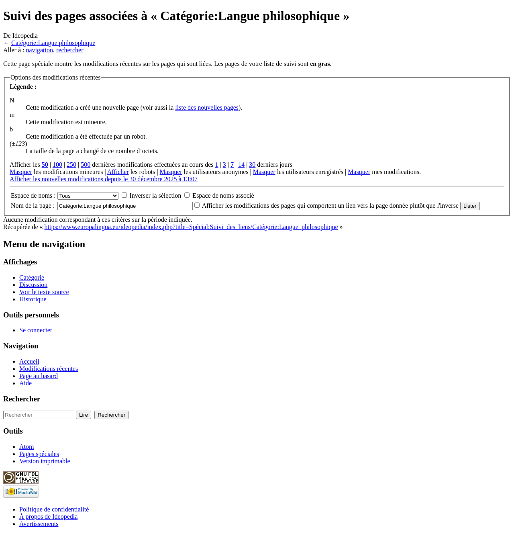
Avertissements (38, 523)
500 (85, 164)
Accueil (29, 361)
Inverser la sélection (156, 195)
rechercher (70, 50)
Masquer (21, 171)
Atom (26, 446)
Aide (25, 383)
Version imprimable (44, 461)
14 (241, 164)
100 (57, 164)
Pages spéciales (39, 453)
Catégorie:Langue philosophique (53, 42)
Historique (33, 299)
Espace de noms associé (223, 195)
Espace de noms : (33, 195)
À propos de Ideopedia (48, 516)
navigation (39, 50)
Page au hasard (38, 375)
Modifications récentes (48, 368)
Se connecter (35, 330)
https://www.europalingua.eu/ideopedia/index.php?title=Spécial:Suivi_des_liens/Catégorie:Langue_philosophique (191, 226)
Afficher (118, 171)
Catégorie (31, 277)
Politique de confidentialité (54, 509)
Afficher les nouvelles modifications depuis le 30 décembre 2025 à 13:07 (104, 179)
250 (71, 164)
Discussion (33, 284)
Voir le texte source (44, 291)
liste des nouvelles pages (207, 107)
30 (252, 164)
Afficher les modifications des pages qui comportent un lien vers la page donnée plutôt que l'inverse (330, 205)
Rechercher (21, 399)
